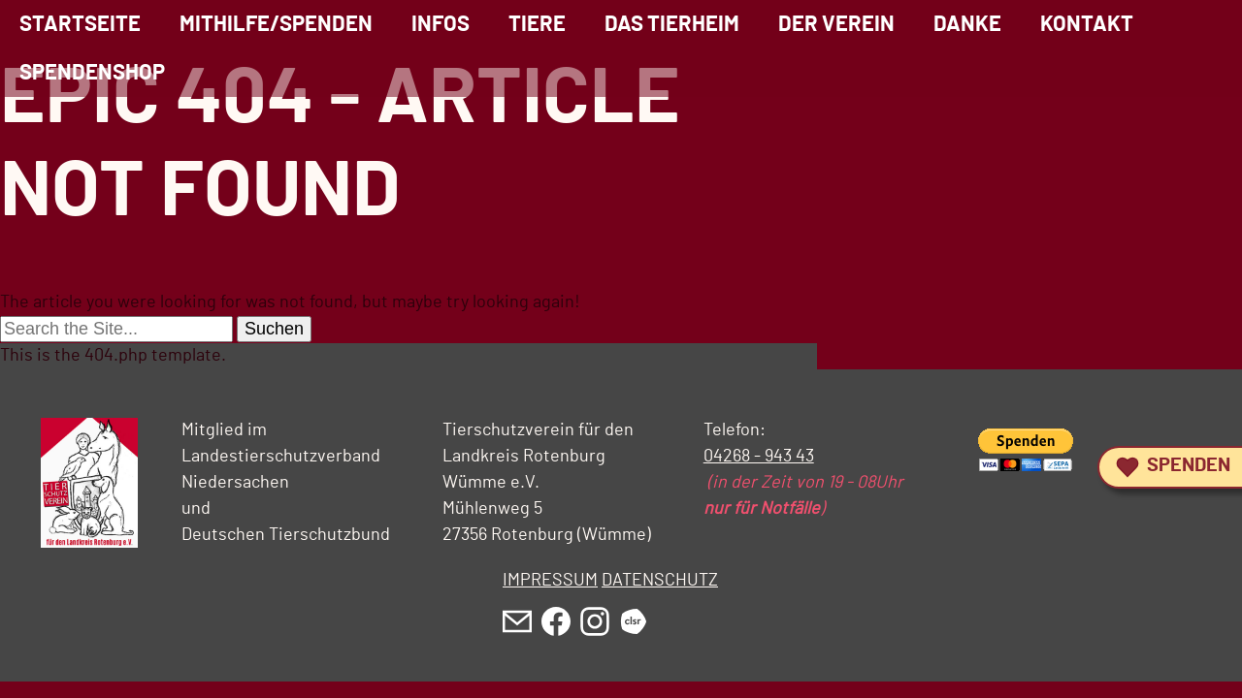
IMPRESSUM (550, 580)
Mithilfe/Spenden (276, 24)
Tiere (537, 24)
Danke (967, 24)
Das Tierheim (672, 24)
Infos (440, 24)
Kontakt (1086, 24)
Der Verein (836, 24)
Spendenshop (92, 72)
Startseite (80, 24)
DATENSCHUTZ (660, 580)
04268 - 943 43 (758, 456)
